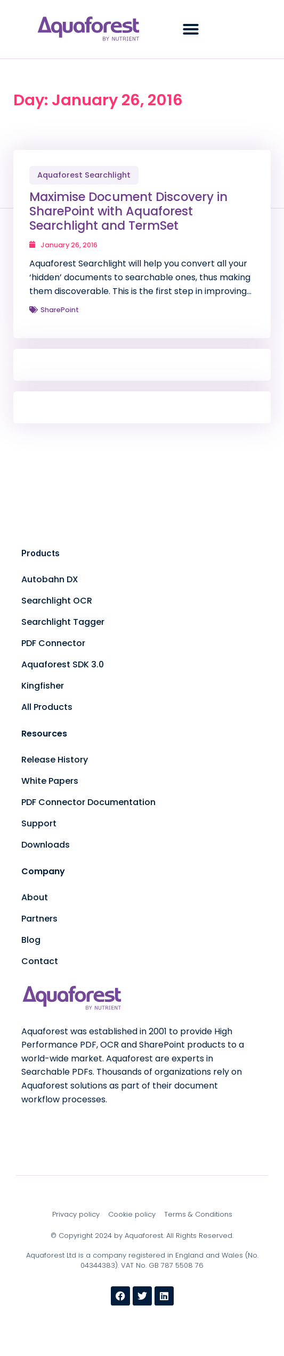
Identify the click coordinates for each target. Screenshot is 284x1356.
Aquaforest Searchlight (84, 175)
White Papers (49, 781)
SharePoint (59, 309)
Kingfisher (42, 686)
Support (38, 823)
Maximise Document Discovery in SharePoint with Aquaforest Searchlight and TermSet (128, 211)
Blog (30, 940)
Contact (39, 961)
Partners (39, 919)
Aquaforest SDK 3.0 (62, 664)
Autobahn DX (49, 579)
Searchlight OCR (56, 601)
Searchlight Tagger (62, 622)
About (34, 897)
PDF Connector (53, 643)
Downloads (45, 845)
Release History (54, 760)
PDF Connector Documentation (88, 802)
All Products (46, 707)
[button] (191, 29)
